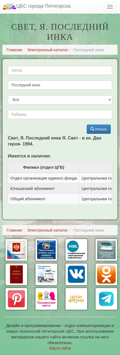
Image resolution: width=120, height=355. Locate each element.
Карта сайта (60, 348)
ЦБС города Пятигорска (37, 6)
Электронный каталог (47, 49)
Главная (14, 49)
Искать (98, 129)
